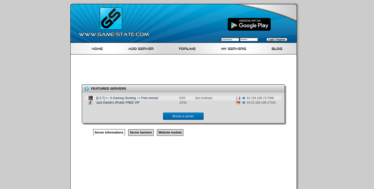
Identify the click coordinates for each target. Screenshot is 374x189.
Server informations (109, 132)
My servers (233, 48)
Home (97, 48)
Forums (187, 48)
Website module (170, 132)
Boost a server (183, 116)
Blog (277, 48)
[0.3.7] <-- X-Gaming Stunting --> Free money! (127, 98)
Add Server (141, 48)
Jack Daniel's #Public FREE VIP (118, 102)
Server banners (141, 132)
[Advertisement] (185, 70)
